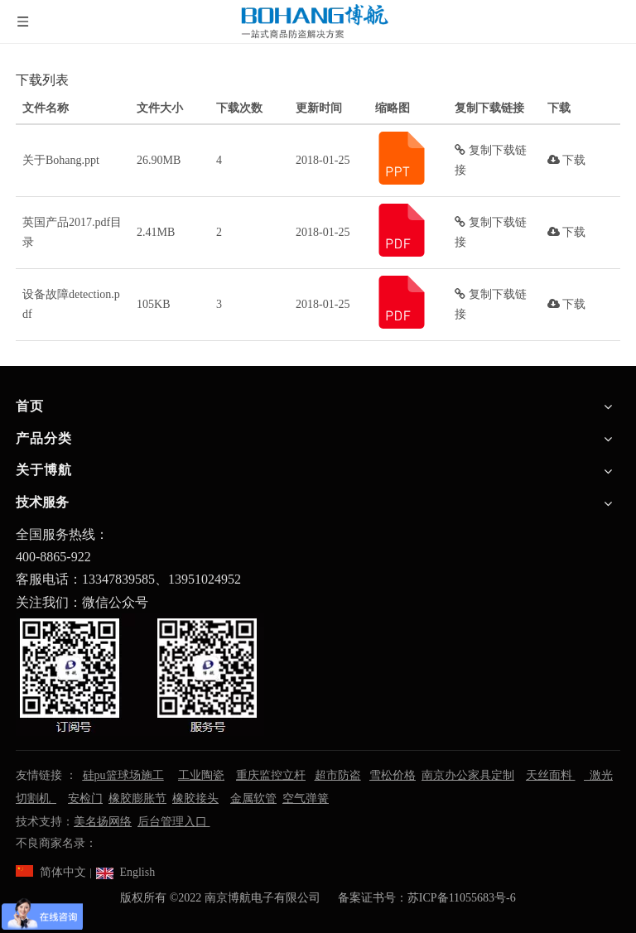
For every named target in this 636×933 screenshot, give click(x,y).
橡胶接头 (195, 798)
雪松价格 (392, 775)
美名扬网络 (103, 821)
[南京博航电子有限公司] (140, 674)
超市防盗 (338, 775)
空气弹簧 (305, 798)
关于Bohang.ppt (60, 160)
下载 (566, 160)
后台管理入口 (173, 821)
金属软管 (253, 798)
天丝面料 (551, 775)
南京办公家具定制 (468, 775)
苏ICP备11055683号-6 (461, 898)
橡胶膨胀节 (137, 798)
